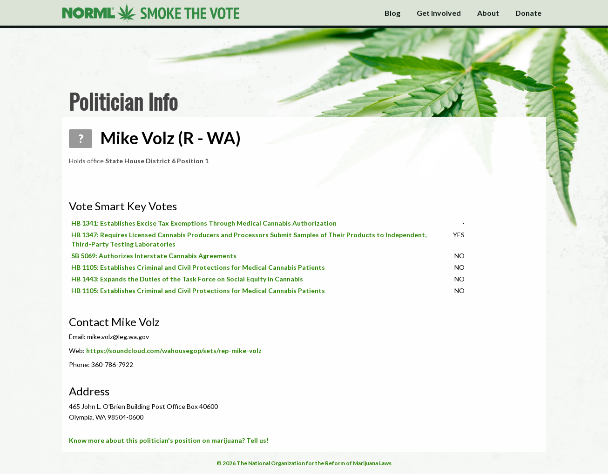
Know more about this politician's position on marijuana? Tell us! (169, 440)
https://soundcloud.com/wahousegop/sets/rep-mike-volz (174, 350)
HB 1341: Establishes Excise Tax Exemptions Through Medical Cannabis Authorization (204, 223)
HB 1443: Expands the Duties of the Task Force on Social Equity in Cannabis (187, 279)
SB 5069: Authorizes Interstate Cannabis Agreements (153, 256)
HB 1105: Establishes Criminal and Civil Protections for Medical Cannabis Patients (198, 267)
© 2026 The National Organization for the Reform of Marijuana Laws (304, 463)
